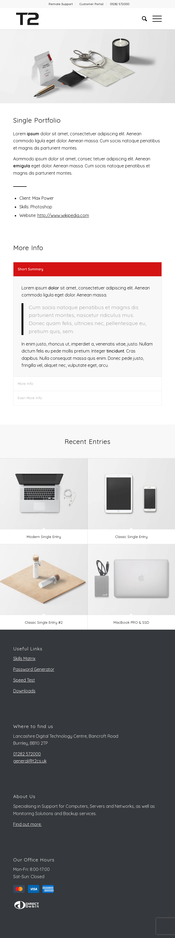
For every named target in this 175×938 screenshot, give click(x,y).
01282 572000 (119, 4)
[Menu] (154, 18)
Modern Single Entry (44, 536)
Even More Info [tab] (30, 398)
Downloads (24, 691)
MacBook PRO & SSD (131, 622)
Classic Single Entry (131, 536)
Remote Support (61, 4)
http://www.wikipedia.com (63, 215)
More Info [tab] (25, 383)
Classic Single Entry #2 (44, 622)
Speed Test (24, 680)
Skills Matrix (24, 658)
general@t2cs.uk (30, 761)
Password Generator (33, 669)
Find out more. (27, 824)
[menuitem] (61, 4)
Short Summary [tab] (30, 269)
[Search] (142, 18)
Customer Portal (91, 4)
